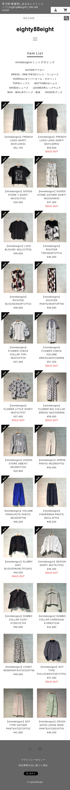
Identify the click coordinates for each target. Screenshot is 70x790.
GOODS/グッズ (54, 92)
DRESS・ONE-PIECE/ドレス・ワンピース (35, 74)
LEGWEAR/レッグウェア (47, 88)
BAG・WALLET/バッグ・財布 (24, 92)
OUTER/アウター (35, 70)
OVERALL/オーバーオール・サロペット (35, 79)
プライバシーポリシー (33, 759)
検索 (66, 18)
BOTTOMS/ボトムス (46, 83)
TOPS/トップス (21, 83)
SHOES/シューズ (18, 88)
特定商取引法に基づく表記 (33, 765)
